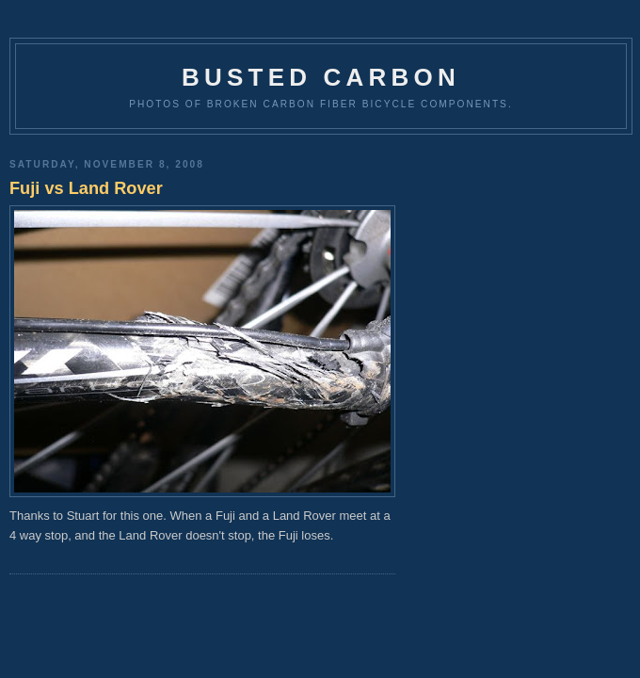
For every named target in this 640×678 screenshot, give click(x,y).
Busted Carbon (321, 77)
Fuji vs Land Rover (86, 188)
